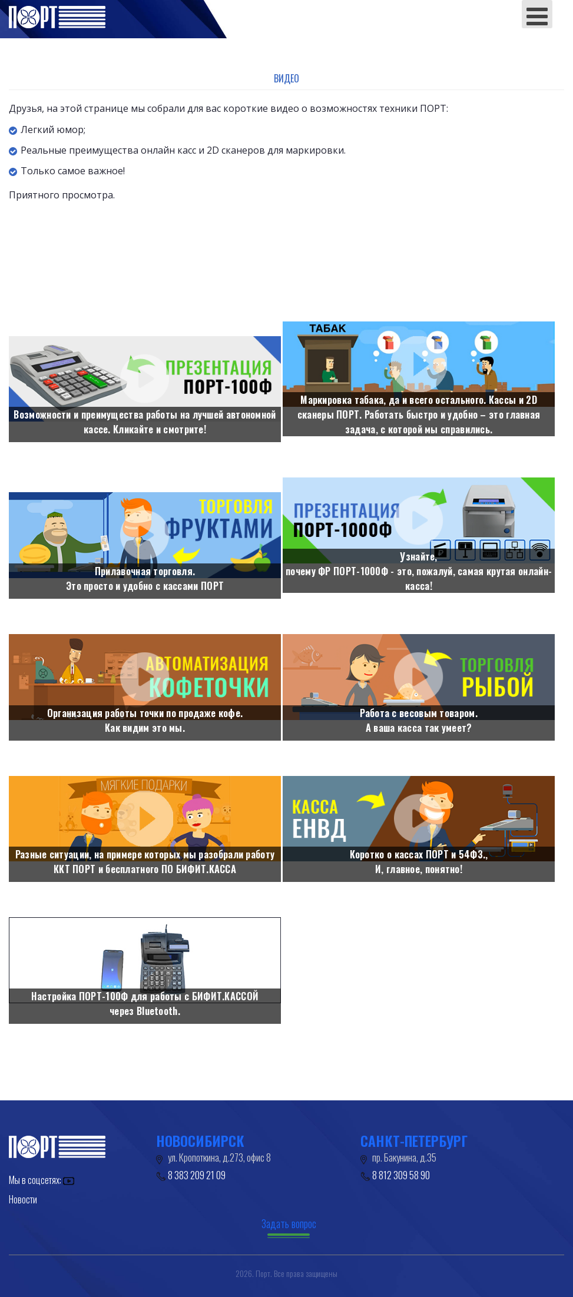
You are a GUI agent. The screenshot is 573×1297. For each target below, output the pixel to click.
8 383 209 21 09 (197, 1174)
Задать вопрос (288, 1223)
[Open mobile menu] (537, 14)
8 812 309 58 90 (401, 1174)
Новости (23, 1199)
